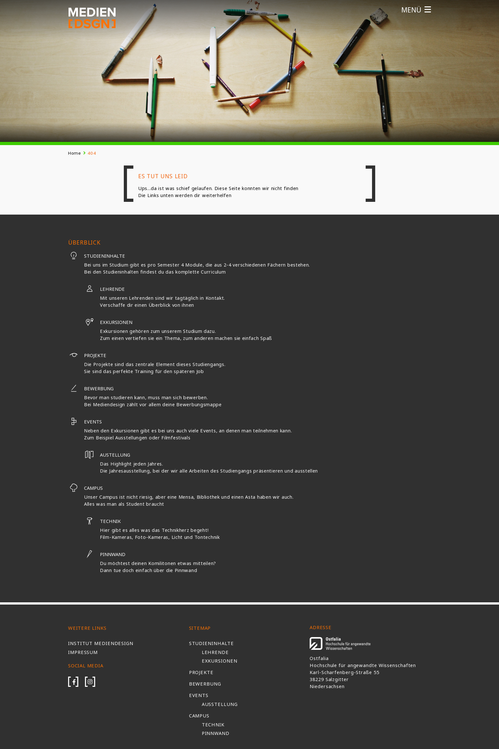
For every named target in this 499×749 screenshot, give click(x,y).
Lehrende (104, 289)
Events (85, 421)
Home (74, 153)
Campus (85, 488)
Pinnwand (104, 554)
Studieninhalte (96, 256)
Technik (102, 521)
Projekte (87, 355)
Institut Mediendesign (100, 643)
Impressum (83, 652)
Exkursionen (108, 322)
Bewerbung (91, 388)
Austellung (107, 455)
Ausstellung (220, 704)
